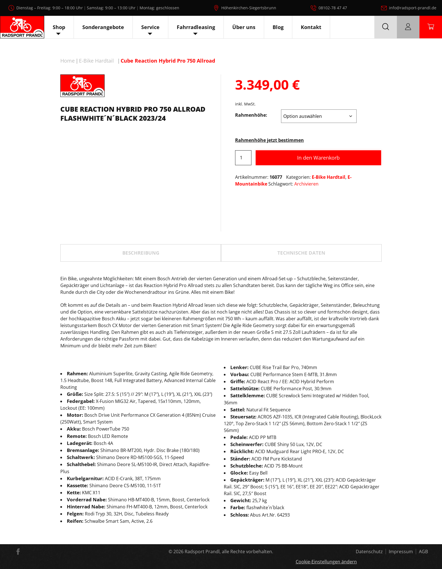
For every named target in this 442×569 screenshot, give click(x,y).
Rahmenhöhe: (251, 115)
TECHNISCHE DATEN (301, 253)
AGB (423, 551)
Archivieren (306, 184)
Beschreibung (140, 253)
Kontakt (311, 27)
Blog (278, 27)
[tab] (140, 253)
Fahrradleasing (196, 27)
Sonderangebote (103, 27)
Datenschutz (369, 551)
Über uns (243, 27)
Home (67, 60)
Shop (59, 27)
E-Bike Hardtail (96, 60)
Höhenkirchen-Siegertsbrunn (248, 7)
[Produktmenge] (243, 157)
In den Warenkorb (318, 157)
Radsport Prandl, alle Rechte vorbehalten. (229, 551)
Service (150, 27)
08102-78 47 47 (333, 7)
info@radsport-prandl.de (412, 7)
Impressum (401, 551)
